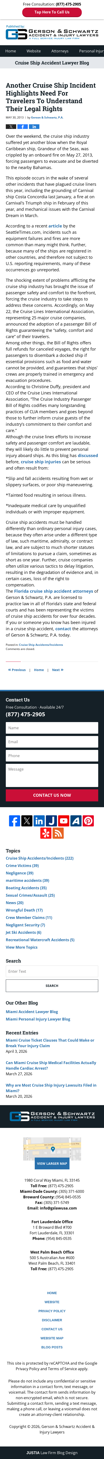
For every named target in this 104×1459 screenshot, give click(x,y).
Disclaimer (52, 1320)
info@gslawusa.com (58, 1208)
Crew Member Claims (29, 917)
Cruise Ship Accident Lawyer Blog (52, 32)
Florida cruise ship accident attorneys (53, 591)
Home (10, 51)
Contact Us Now (52, 795)
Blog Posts (52, 1347)
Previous (17, 669)
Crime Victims (22, 865)
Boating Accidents (26, 887)
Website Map (52, 1338)
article (55, 226)
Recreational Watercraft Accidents (40, 939)
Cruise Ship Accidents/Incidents (41, 645)
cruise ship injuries (41, 461)
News (14, 902)
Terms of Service (62, 1368)
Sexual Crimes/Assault (30, 895)
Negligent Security (25, 925)
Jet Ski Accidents (23, 932)
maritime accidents (27, 880)
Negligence (19, 873)
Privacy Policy (52, 1311)
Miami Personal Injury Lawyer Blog (38, 1019)
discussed (88, 455)
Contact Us (52, 1329)
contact (63, 628)
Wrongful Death (24, 910)
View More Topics (22, 947)
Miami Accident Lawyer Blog (32, 1011)
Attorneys (60, 51)
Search (52, 985)
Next (57, 669)
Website (34, 51)
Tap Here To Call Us (52, 12)
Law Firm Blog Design (52, 1452)
